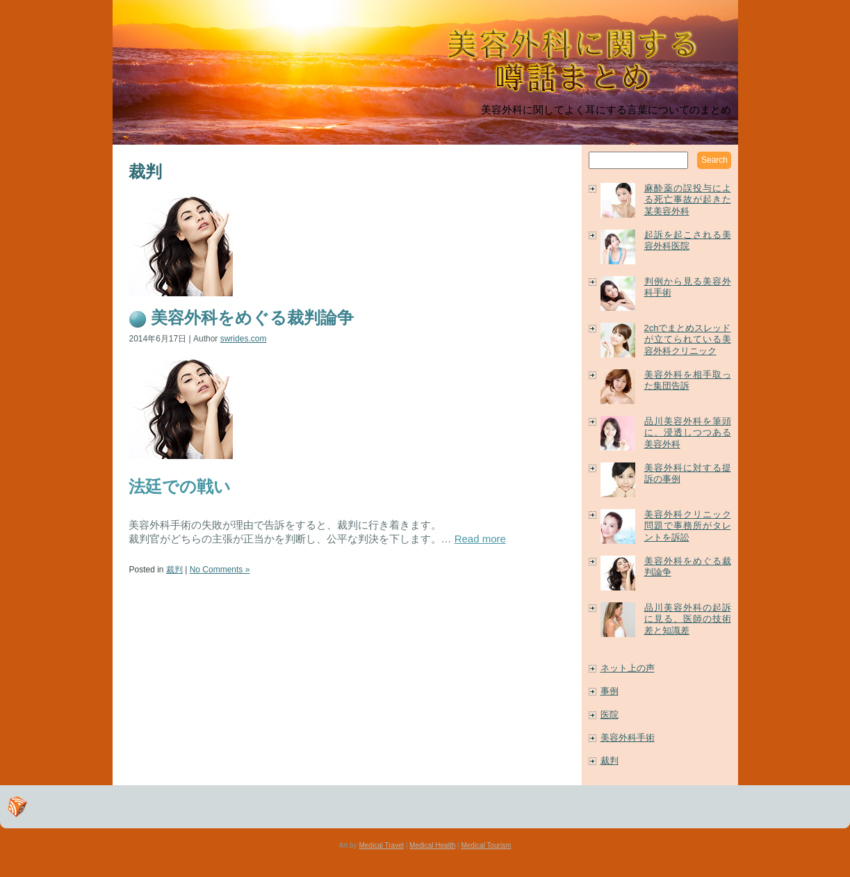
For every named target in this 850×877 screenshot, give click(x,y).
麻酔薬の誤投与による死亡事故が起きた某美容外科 (687, 199)
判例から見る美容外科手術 (687, 287)
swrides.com (243, 339)
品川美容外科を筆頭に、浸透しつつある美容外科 (687, 432)
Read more (480, 539)
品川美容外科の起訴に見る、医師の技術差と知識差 (687, 619)
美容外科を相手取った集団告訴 (687, 380)
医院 (609, 714)
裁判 (174, 569)
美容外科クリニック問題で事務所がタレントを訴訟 (687, 525)
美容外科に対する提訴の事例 (687, 473)
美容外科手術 (627, 737)
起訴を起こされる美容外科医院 (687, 240)
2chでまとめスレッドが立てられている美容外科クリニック (687, 339)
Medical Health (432, 845)
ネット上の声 (627, 668)
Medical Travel (381, 845)
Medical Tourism (486, 845)
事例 (609, 691)
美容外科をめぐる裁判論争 (252, 318)
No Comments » (220, 569)
